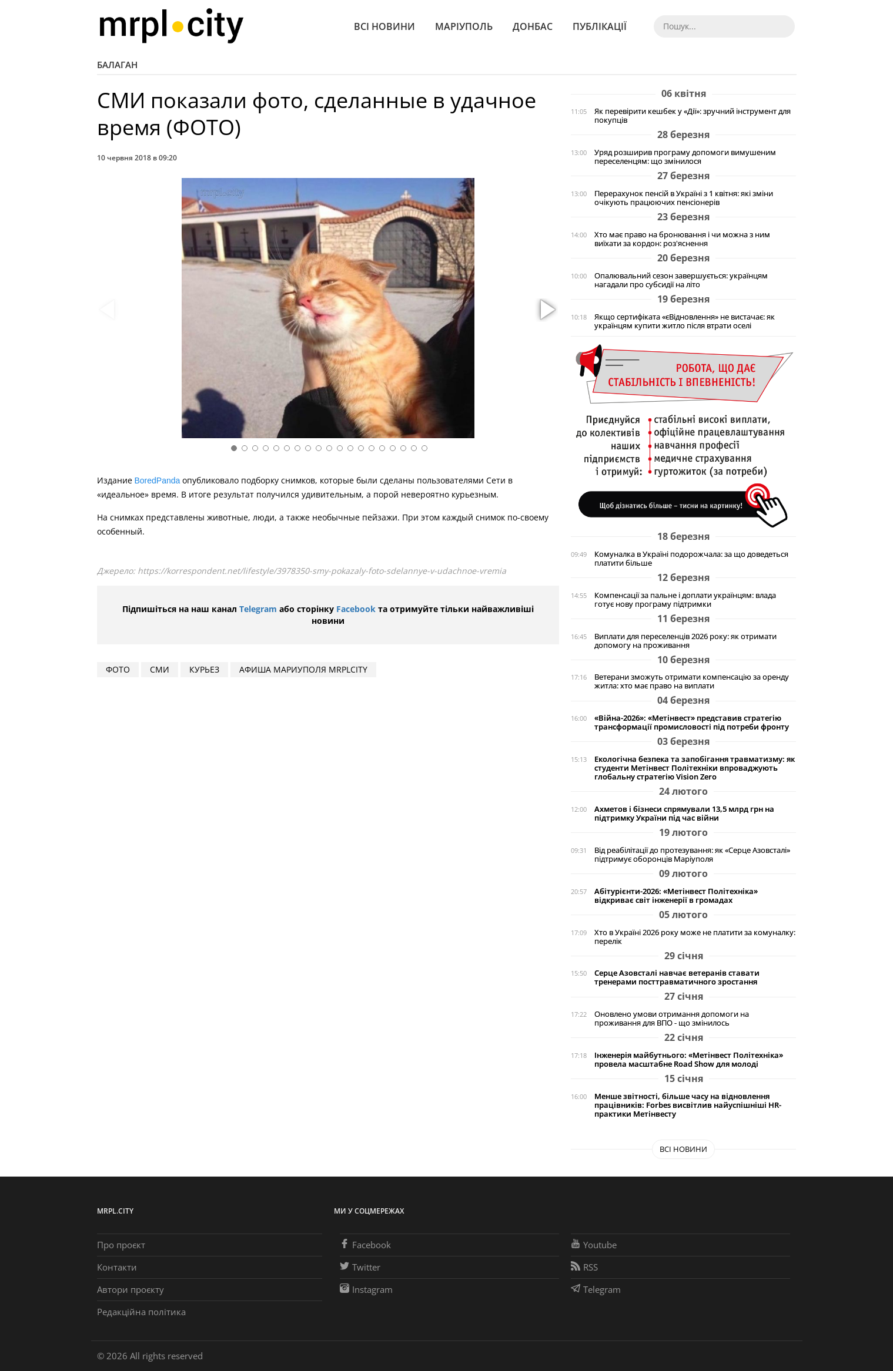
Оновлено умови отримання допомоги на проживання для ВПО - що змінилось (671, 1018)
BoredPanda (157, 480)
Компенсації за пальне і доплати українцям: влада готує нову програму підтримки (685, 600)
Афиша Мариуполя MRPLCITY (303, 669)
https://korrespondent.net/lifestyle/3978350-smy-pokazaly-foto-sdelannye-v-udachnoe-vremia (322, 570)
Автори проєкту (130, 1289)
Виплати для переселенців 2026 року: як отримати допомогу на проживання (685, 641)
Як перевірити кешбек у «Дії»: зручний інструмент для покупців (692, 116)
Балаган (117, 64)
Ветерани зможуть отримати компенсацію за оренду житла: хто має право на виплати (691, 681)
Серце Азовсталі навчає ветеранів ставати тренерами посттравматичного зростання (677, 977)
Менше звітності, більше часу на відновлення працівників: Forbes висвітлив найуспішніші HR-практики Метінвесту (687, 1105)
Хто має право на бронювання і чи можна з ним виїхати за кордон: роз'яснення (682, 239)
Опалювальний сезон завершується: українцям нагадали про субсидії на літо (681, 280)
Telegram (258, 608)
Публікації (600, 26)
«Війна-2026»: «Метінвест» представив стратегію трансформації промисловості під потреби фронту (691, 722)
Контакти (117, 1267)
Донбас (533, 26)
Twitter (360, 1267)
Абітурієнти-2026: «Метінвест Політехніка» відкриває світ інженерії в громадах (676, 896)
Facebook (356, 608)
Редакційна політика (141, 1312)
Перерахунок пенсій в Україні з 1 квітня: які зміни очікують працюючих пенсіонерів (683, 198)
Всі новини (384, 26)
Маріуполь (464, 26)
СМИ (159, 669)
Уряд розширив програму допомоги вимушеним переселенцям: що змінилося (685, 157)
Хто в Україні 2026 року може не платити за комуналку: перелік (694, 937)
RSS (584, 1267)
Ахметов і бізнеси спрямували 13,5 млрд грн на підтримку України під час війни (684, 813)
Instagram (366, 1289)
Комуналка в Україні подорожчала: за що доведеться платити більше (691, 558)
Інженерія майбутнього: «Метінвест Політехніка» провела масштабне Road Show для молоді (688, 1059)
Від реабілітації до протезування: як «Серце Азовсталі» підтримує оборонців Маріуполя (692, 854)
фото (118, 669)
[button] (546, 310)
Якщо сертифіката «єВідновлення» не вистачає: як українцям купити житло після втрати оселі (684, 321)
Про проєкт (121, 1245)
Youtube (594, 1245)
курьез (204, 669)
